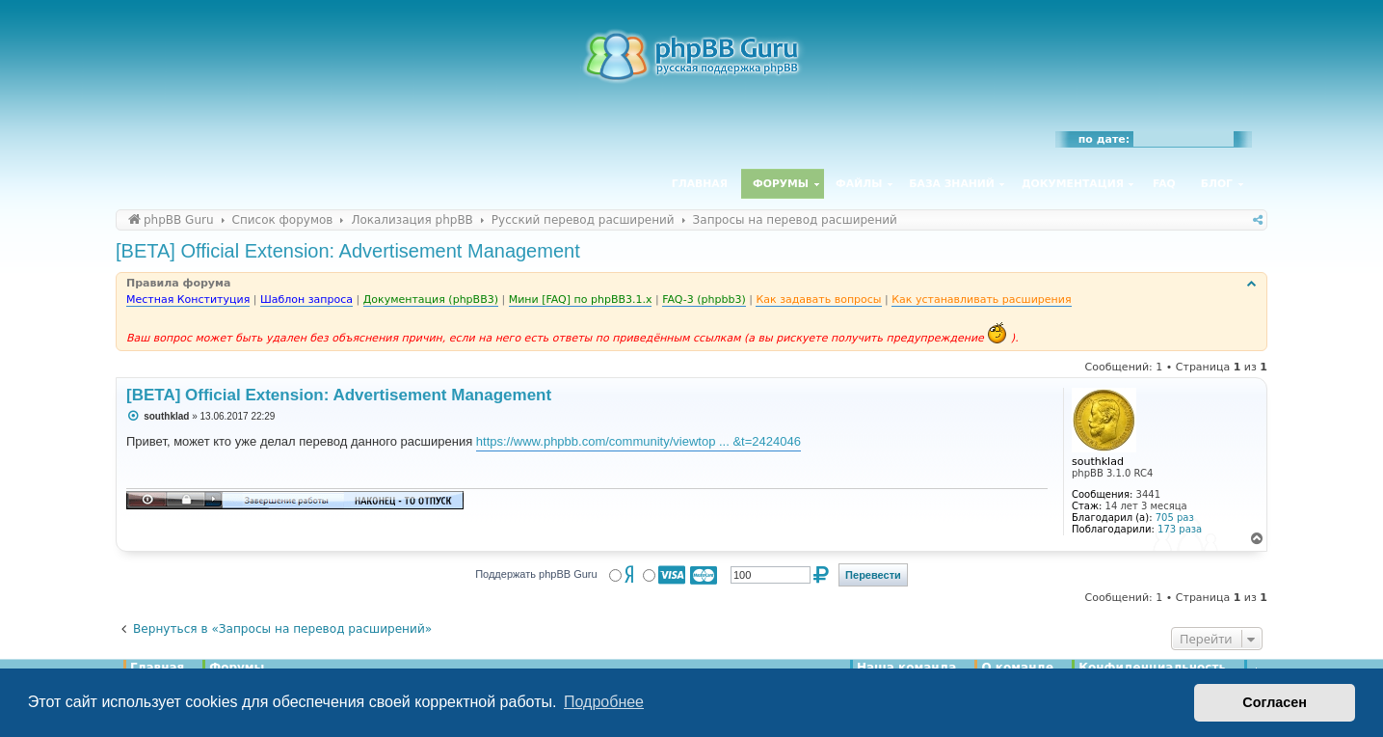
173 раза (1179, 529)
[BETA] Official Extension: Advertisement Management (348, 250)
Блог (1217, 183)
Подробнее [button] (604, 702)
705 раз (1175, 517)
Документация (1073, 183)
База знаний (952, 183)
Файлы (859, 183)
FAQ (1164, 183)
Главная (700, 183)
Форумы (781, 183)
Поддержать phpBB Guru (536, 574)
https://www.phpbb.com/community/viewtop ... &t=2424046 (638, 441)
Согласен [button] (1274, 702)
